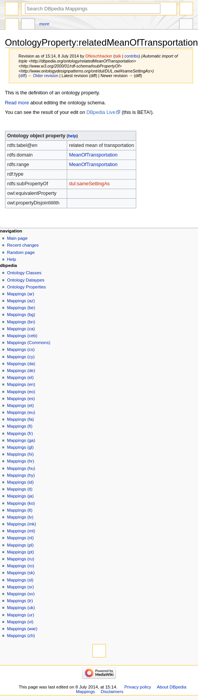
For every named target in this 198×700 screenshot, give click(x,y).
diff (22, 75)
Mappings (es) (21, 398)
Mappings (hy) (21, 475)
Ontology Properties (26, 287)
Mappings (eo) (21, 391)
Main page (17, 238)
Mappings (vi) (20, 621)
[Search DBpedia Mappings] (92, 8)
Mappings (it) (19, 489)
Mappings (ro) (20, 565)
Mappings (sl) (20, 580)
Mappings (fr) (20, 433)
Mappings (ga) (21, 440)
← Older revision (43, 75)
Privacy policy (137, 687)
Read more (17, 102)
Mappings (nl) (20, 537)
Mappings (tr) (20, 600)
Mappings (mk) (21, 524)
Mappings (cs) (21, 349)
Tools (186, 25)
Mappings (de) (21, 370)
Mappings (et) (20, 405)
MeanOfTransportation (93, 155)
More (45, 23)
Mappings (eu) (21, 412)
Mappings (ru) (20, 559)
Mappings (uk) (21, 607)
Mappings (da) (21, 363)
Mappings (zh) (21, 635)
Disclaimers (112, 691)
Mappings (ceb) (22, 335)
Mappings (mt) (21, 531)
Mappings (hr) (20, 461)
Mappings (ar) (20, 294)
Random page (21, 252)
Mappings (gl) (20, 447)
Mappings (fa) (20, 419)
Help (11, 259)
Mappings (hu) (21, 468)
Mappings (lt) (19, 510)
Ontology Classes (24, 272)
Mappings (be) (21, 307)
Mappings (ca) (21, 328)
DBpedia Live (100, 112)
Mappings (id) (20, 482)
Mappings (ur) (20, 615)
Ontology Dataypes (25, 280)
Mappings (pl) (20, 545)
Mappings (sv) (21, 593)
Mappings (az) (21, 300)
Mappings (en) (21, 384)
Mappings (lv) (20, 517)
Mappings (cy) (21, 356)
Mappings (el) (20, 377)
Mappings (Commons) (28, 342)
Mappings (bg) (21, 314)
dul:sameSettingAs (89, 183)
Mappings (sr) (20, 587)
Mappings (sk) (21, 572)
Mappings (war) (22, 628)
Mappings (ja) (20, 496)
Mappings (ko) (21, 503)
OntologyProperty (11, 25)
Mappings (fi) (19, 426)
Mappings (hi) (20, 454)
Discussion (28, 25)
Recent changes (23, 245)
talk (118, 56)
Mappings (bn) (21, 322)
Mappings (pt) (20, 552)
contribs (131, 56)
